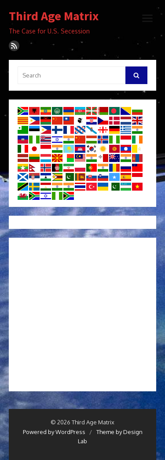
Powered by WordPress (54, 431)
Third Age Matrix (54, 16)
